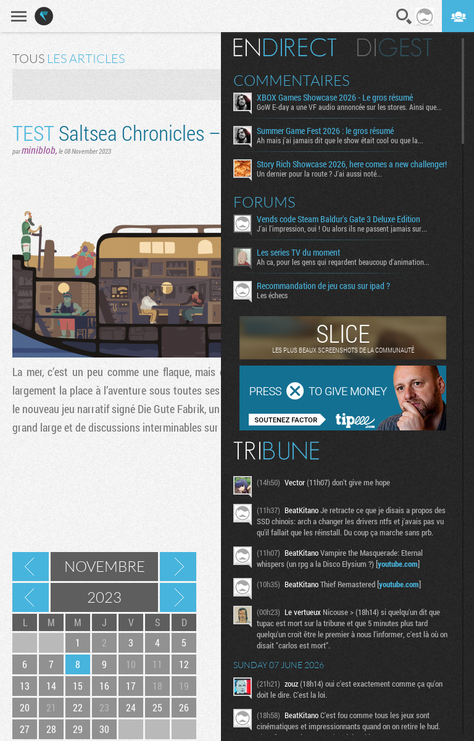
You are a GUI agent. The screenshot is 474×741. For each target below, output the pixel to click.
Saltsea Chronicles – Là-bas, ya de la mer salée (219, 132)
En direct (284, 47)
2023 (104, 597)
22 (78, 707)
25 (157, 707)
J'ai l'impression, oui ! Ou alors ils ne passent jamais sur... (342, 228)
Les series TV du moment (298, 252)
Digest (395, 47)
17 (131, 685)
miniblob (39, 149)
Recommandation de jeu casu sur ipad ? (323, 286)
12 (184, 664)
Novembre (104, 566)
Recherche (404, 16)
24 (131, 707)
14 (51, 685)
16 (104, 685)
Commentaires (291, 80)
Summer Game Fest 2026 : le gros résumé (325, 131)
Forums (264, 202)
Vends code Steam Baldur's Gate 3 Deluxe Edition (338, 219)
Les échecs (272, 295)
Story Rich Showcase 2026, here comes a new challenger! (352, 164)
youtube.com (398, 563)
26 (184, 707)
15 (78, 685)
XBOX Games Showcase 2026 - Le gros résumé (335, 98)
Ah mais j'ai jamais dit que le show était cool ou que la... (340, 140)
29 (78, 728)
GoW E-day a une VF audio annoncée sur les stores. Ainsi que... (349, 107)
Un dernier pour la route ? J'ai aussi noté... (319, 173)
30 (104, 728)
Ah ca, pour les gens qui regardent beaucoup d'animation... (343, 261)
